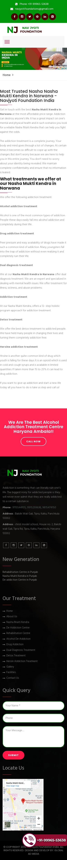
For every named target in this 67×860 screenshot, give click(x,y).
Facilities (11, 672)
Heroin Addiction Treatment (22, 661)
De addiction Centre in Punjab (20, 580)
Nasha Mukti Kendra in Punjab (20, 576)
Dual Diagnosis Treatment (20, 650)
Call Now (33, 441)
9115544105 (19, 507)
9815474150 (49, 507)
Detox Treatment (16, 656)
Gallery (10, 667)
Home (7, 75)
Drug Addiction (14, 644)
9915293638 (34, 507)
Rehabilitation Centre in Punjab (20, 572)
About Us (11, 616)
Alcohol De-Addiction (18, 639)
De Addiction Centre (18, 628)
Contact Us (12, 678)
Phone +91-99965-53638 (34, 4)
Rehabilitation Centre (18, 633)
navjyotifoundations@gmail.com (34, 9)
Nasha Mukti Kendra (17, 622)
